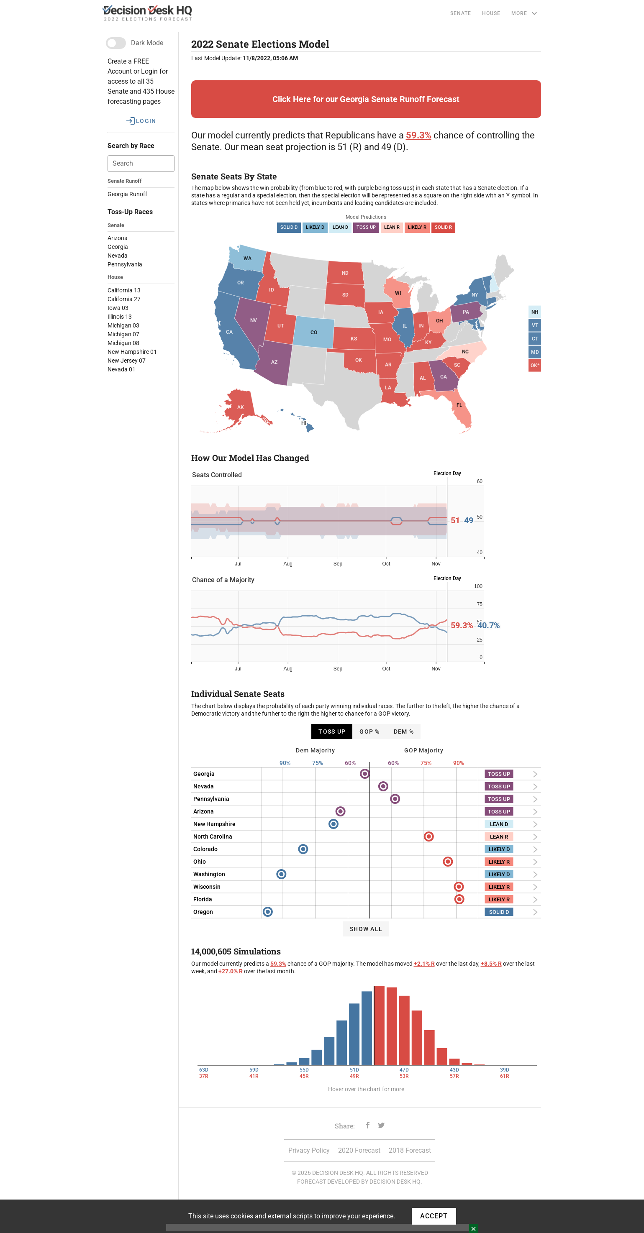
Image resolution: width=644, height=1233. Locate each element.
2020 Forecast (359, 1150)
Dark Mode (147, 43)
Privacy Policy (309, 1150)
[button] (141, 120)
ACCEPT (434, 1216)
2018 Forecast (410, 1150)
